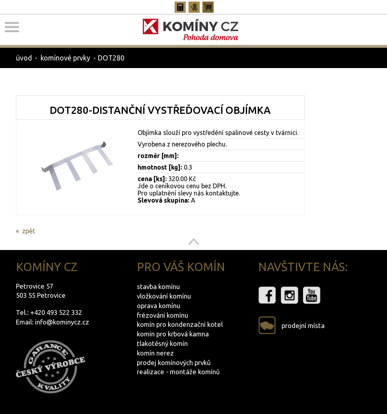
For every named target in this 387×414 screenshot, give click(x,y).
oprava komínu (158, 305)
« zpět (25, 230)
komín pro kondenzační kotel (180, 324)
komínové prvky (65, 58)
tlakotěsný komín (162, 343)
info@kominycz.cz (62, 322)
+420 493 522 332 (56, 312)
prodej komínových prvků (174, 362)
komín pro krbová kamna (173, 334)
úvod (24, 58)
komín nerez (155, 353)
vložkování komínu (164, 296)
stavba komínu (158, 286)
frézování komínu (162, 315)
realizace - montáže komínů (178, 371)
